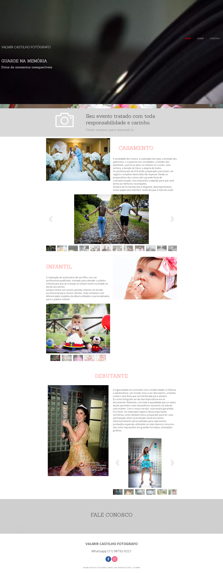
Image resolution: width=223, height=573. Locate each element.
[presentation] (50, 219)
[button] (51, 249)
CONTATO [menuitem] (215, 38)
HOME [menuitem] (188, 38)
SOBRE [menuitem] (200, 38)
